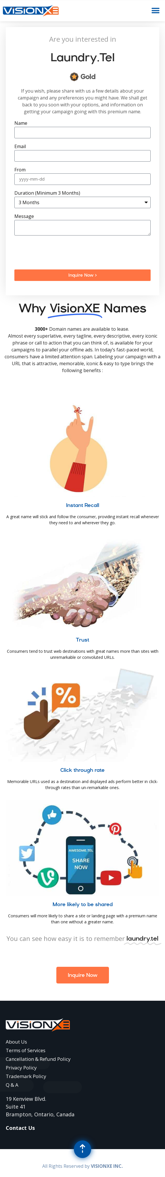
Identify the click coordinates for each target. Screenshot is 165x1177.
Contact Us (20, 1127)
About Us (16, 1041)
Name (20, 123)
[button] (155, 10)
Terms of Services (25, 1050)
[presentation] (58, 252)
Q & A (12, 1085)
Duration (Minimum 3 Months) (47, 193)
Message (24, 216)
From (20, 170)
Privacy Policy (21, 1067)
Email (20, 147)
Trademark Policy (26, 1076)
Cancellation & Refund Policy (38, 1059)
